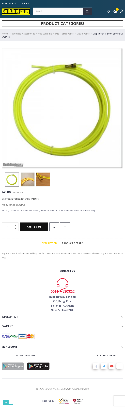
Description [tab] (49, 243)
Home (5, 33)
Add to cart (34, 226)
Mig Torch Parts (64, 33)
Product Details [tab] (72, 243)
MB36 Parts (83, 33)
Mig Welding (45, 33)
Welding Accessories (23, 33)
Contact (25, 3)
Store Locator (9, 3)
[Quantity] (8, 227)
